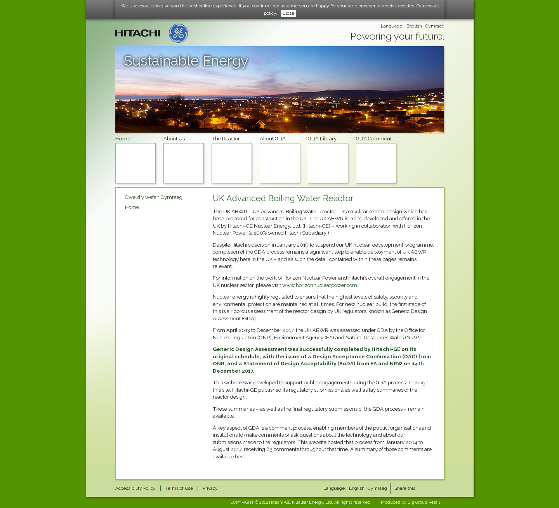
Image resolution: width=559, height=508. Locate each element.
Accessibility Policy (135, 488)
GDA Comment (376, 159)
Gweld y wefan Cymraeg (153, 197)
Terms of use (179, 488)
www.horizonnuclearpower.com (319, 285)
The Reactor (232, 159)
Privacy (210, 488)
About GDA (280, 159)
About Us (183, 159)
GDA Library (328, 159)
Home (135, 159)
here (240, 457)
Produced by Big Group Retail (410, 502)
